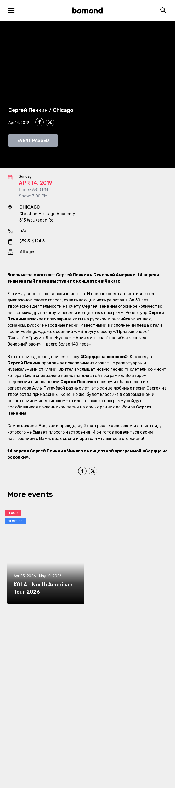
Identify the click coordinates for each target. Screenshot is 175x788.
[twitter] (50, 123)
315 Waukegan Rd (36, 220)
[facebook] (39, 122)
